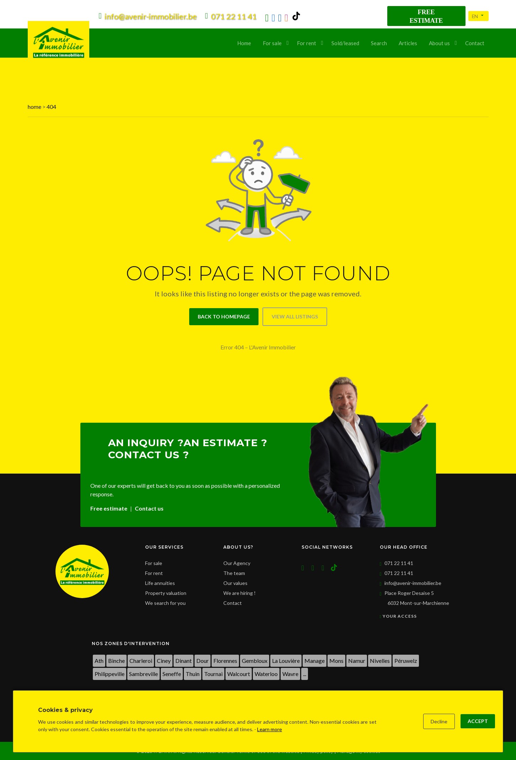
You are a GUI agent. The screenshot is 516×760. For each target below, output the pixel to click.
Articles (408, 43)
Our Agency (236, 563)
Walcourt (238, 673)
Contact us (149, 508)
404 (51, 106)
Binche (116, 660)
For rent (306, 43)
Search (379, 43)
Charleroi (140, 660)
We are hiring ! (239, 593)
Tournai (213, 673)
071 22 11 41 (398, 563)
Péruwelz (405, 660)
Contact (474, 43)
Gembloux (254, 660)
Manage (314, 660)
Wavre (290, 673)
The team (234, 573)
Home (244, 43)
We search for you (165, 603)
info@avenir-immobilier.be (412, 583)
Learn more (269, 729)
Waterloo (266, 673)
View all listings (295, 316)
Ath (99, 660)
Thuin (193, 673)
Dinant (183, 660)
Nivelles (380, 660)
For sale (272, 43)
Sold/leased (345, 43)
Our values (235, 583)
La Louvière (286, 660)
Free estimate (108, 508)
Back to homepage (224, 316)
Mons (336, 660)
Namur (356, 660)
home (35, 106)
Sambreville (143, 673)
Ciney (164, 660)
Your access (398, 616)
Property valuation (165, 593)
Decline (439, 721)
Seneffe (172, 673)
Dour (202, 660)
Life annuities (160, 583)
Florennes (225, 660)
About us (439, 43)
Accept (478, 721)
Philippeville (109, 673)
